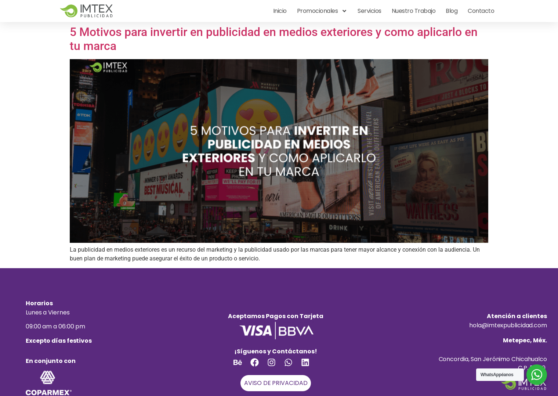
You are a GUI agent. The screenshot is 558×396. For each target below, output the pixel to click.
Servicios (369, 11)
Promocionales (322, 11)
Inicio (280, 11)
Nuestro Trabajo (414, 11)
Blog (451, 11)
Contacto (481, 11)
